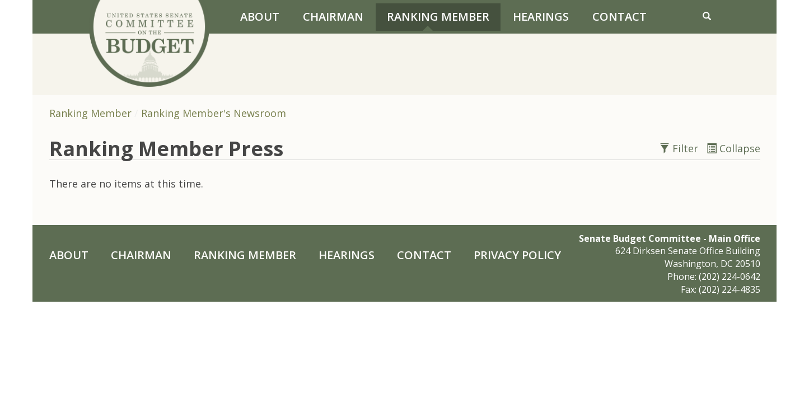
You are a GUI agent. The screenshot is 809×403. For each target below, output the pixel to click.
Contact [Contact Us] (619, 16)
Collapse (733, 148)
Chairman (333, 16)
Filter (680, 148)
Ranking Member (438, 16)
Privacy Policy (517, 255)
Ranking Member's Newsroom (213, 113)
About (259, 16)
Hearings (541, 16)
